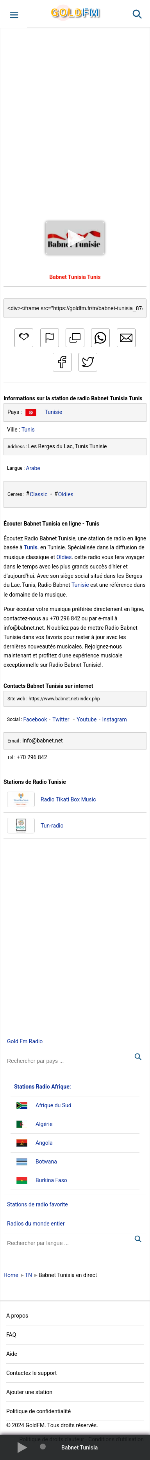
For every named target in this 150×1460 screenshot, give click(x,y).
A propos (17, 1316)
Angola (44, 1143)
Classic (38, 494)
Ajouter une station (29, 1392)
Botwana (46, 1161)
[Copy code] (75, 302)
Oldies (65, 494)
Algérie (44, 1124)
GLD (75, 12)
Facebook (35, 719)
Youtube (86, 719)
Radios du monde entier (35, 1223)
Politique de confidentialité (38, 1411)
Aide (11, 1354)
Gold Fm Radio (25, 1041)
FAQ (11, 1335)
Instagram (114, 719)
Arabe (33, 468)
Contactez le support (31, 1373)
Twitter (60, 719)
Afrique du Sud (53, 1105)
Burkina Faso (51, 1180)
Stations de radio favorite (37, 1204)
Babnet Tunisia (79, 1447)
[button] (13, 14)
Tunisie (53, 412)
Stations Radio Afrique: (42, 1086)
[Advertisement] (73, 117)
